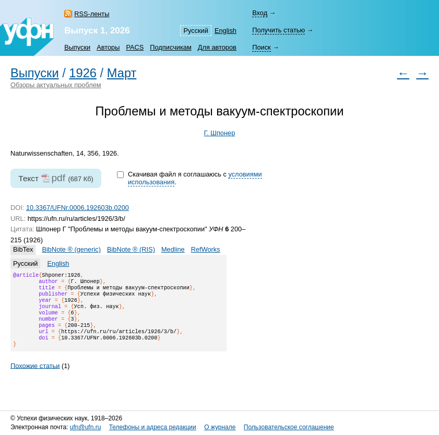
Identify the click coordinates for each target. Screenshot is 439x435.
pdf (58, 177)
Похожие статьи (35, 378)
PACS (135, 47)
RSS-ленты (91, 14)
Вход (259, 13)
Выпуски (77, 47)
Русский (195, 30)
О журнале (219, 427)
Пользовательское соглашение (289, 427)
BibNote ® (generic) (71, 249)
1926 (83, 73)
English (225, 30)
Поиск (261, 47)
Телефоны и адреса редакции (152, 427)
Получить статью (278, 30)
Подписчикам (170, 47)
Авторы (108, 47)
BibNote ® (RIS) (131, 249)
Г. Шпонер (219, 133)
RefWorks (205, 249)
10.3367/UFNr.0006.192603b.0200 (77, 207)
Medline (173, 249)
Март (122, 73)
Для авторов (217, 47)
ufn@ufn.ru (85, 427)
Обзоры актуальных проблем (55, 85)
